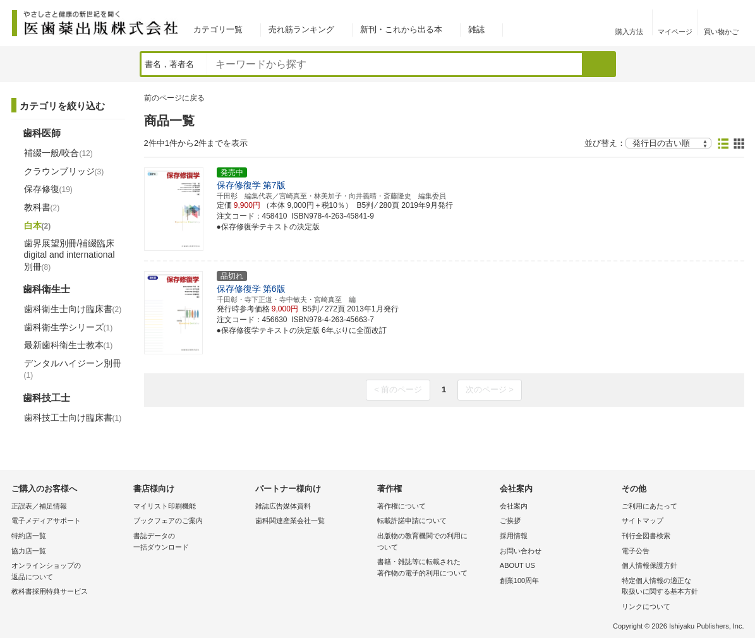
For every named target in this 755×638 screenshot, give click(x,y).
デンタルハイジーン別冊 (72, 369)
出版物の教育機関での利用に (435, 542)
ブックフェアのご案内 (168, 520)
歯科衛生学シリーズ (68, 327)
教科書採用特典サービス (49, 591)
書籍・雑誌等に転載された (435, 568)
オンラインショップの (69, 572)
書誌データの (191, 542)
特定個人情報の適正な (679, 587)
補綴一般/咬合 (58, 153)
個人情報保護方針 (649, 565)
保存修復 (48, 189)
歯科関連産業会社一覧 (290, 520)
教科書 (42, 207)
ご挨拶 (510, 520)
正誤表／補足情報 (39, 506)
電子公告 (635, 551)
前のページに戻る (174, 97)
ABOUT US (517, 565)
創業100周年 (519, 580)
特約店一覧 (28, 535)
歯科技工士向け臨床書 (73, 417)
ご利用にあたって (649, 506)
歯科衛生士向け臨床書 (73, 309)
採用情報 (514, 535)
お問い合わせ (520, 551)
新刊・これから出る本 (401, 29)
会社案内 (514, 506)
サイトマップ (642, 520)
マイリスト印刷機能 (164, 506)
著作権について (401, 506)
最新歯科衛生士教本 (68, 345)
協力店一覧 (28, 551)
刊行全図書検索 (646, 535)
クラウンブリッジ (64, 171)
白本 (37, 225)
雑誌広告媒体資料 (283, 506)
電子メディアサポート (46, 520)
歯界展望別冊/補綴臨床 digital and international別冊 (69, 254)
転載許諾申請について (412, 520)
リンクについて (646, 606)
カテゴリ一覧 (218, 29)
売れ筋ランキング (301, 29)
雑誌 (476, 29)
